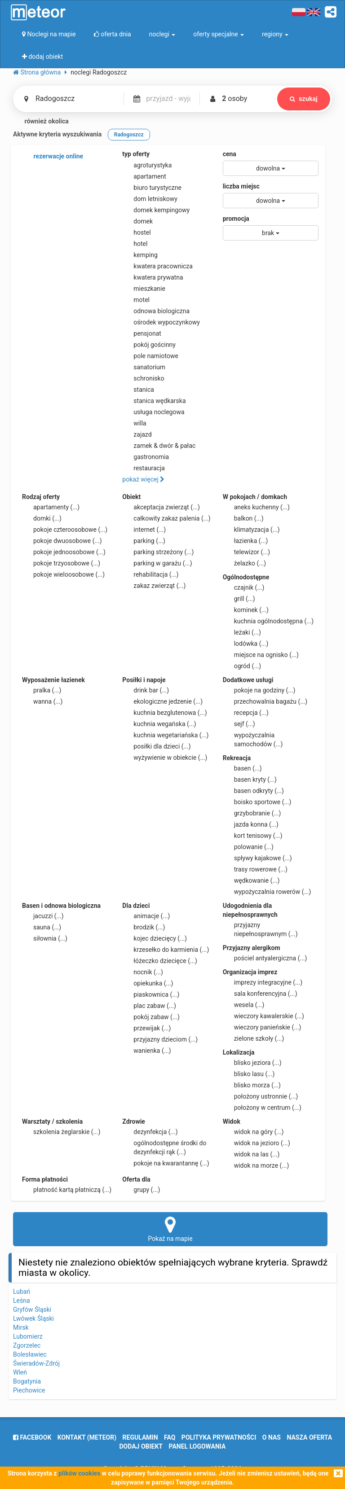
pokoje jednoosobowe (64, 551)
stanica (138, 389)
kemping (140, 254)
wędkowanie (251, 880)
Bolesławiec (30, 1354)
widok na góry (253, 1131)
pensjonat (141, 333)
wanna (42, 701)
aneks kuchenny (256, 507)
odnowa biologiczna (156, 311)
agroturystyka (147, 165)
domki (42, 518)
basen (242, 768)
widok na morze (256, 1165)
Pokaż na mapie (170, 1228)
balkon (243, 518)
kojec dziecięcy (154, 938)
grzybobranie (252, 813)
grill (239, 598)
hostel (136, 232)
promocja (236, 218)
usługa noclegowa (153, 411)
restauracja (143, 468)
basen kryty (250, 779)
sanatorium (143, 367)
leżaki (242, 632)
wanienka (146, 1050)
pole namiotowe (150, 355)
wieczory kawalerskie (263, 1016)
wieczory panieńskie (262, 1027)
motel (136, 299)
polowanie (248, 846)
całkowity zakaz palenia (166, 518)
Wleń (20, 1372)
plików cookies (79, 1473)
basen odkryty (253, 790)
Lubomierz (28, 1336)
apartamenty (51, 507)
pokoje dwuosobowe (62, 540)
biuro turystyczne (151, 187)
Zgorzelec (26, 1345)
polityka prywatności (218, 1437)
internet (144, 529)
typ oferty (136, 154)
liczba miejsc (241, 186)
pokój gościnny (149, 344)
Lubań (21, 1291)
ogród (242, 665)
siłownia (44, 938)
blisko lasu (249, 1073)
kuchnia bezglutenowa (164, 712)
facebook (32, 1437)
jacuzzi (43, 915)
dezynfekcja (149, 1131)
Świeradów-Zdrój (36, 1363)
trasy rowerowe (255, 869)
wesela (244, 1004)
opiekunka (147, 983)
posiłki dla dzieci (156, 746)
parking (143, 540)
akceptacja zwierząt (161, 507)
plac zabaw (149, 1005)
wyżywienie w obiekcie (164, 757)
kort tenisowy (253, 835)
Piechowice (29, 1390)
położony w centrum (262, 1107)
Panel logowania (197, 1446)
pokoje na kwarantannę (165, 1163)
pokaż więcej (143, 479)
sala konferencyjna (260, 993)
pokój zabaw (151, 1016)
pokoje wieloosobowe (63, 574)
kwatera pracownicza (157, 266)
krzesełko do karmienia (165, 949)
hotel (134, 243)
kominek (246, 609)
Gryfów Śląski (32, 1309)
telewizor (246, 551)
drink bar (145, 690)
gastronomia (145, 456)
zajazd (136, 434)
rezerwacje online (52, 157)
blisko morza (252, 1085)
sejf (239, 723)
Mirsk (21, 1327)
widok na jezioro (256, 1143)
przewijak (146, 1028)
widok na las (251, 1154)
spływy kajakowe (257, 858)
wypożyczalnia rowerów (267, 891)
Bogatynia (27, 1381)
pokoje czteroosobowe (64, 529)
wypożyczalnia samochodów (253, 739)
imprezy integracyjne (262, 982)
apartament (144, 176)
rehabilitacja (150, 574)
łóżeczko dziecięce (159, 960)
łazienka (245, 540)
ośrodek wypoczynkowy (161, 322)
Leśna (21, 1300)
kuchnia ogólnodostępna (268, 621)
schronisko (143, 378)
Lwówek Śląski (33, 1318)
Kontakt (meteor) (87, 1437)
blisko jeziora (252, 1062)
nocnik (142, 972)
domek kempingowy (156, 210)
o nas (271, 1437)
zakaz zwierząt (154, 585)
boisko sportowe (257, 801)
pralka (41, 690)
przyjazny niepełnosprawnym (260, 928)
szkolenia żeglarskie (61, 1131)
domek (137, 221)
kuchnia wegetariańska (165, 735)
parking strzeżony (158, 551)
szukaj (304, 98)
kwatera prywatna (152, 277)
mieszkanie (143, 288)
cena (229, 154)
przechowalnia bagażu (265, 701)
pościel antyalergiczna (265, 958)
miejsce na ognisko (261, 654)
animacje (146, 915)
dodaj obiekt (141, 1446)
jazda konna (251, 824)
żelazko (244, 563)
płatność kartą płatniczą (66, 1189)
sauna (41, 927)
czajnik (244, 587)
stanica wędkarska (154, 400)
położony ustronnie (260, 1096)
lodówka (246, 643)
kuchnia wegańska (159, 723)
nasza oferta (309, 1437)
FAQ (169, 1437)
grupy (141, 1189)
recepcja (246, 712)
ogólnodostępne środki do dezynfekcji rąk (164, 1147)
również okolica (41, 122)
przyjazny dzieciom (160, 1039)
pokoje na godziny (259, 690)
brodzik (143, 927)
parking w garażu (157, 563)
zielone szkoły (253, 1038)
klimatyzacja (251, 529)
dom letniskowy (149, 198)
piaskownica (150, 994)
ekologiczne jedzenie (162, 701)
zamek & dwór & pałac (158, 445)
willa (134, 423)
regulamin (140, 1437)
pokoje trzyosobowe (61, 563)
